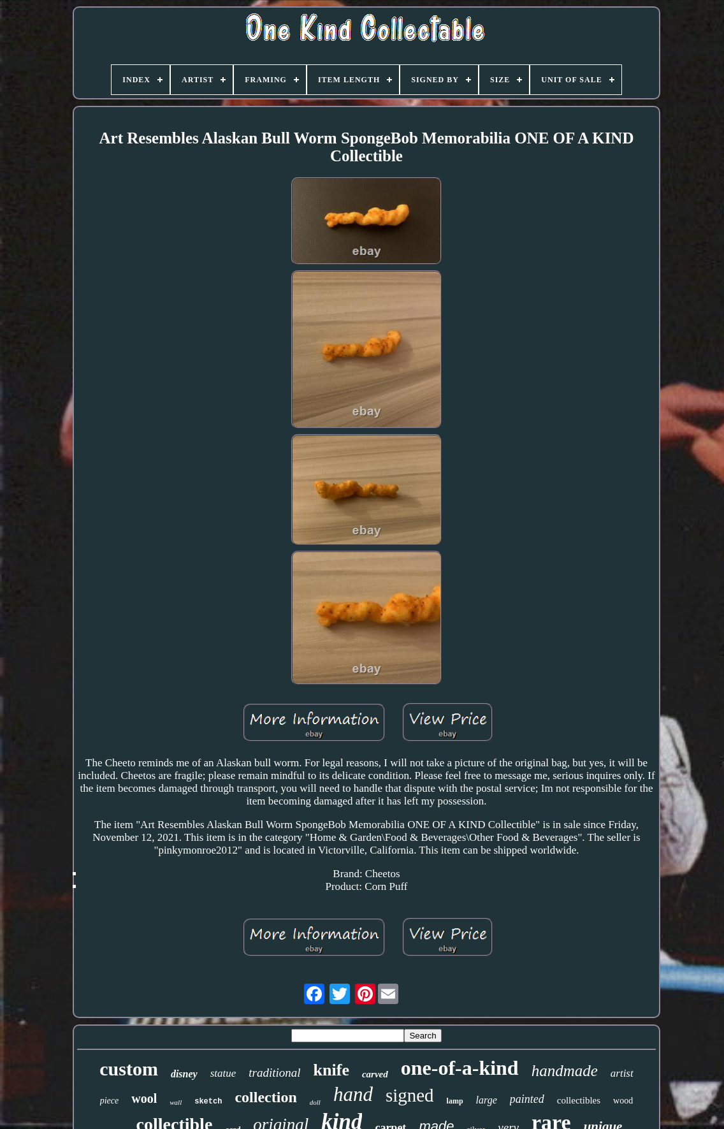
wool (144, 1098)
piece (109, 1100)
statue (223, 1073)
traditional (274, 1072)
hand (353, 1094)
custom (128, 1068)
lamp (455, 1100)
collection (265, 1097)
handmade (565, 1070)
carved (375, 1074)
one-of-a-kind (460, 1067)
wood (623, 1100)
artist (622, 1073)
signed (410, 1095)
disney (184, 1073)
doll (315, 1102)
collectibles (578, 1100)
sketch (208, 1101)
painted (527, 1099)
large (486, 1100)
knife (331, 1070)
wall (176, 1102)
